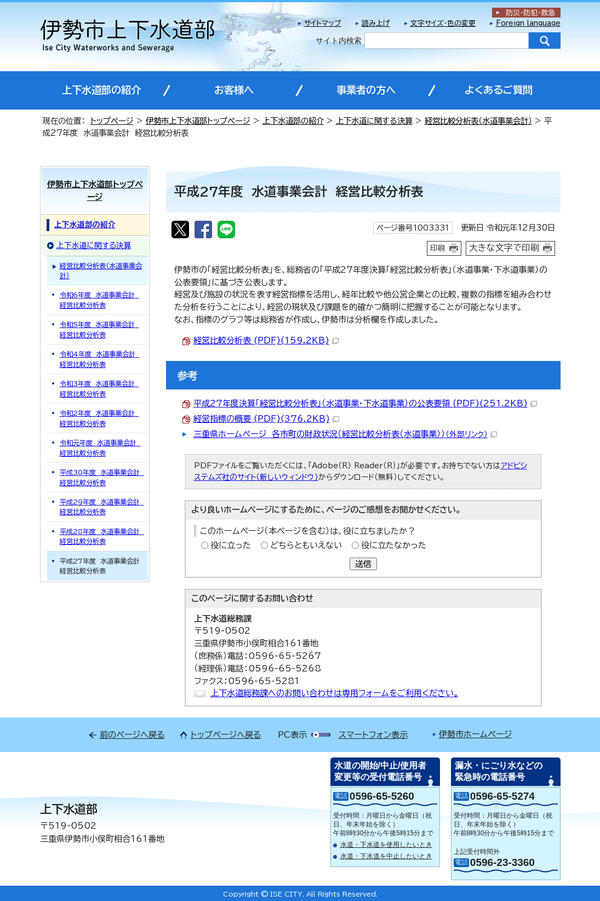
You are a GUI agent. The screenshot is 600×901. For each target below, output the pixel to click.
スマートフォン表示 (373, 735)
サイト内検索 (339, 40)
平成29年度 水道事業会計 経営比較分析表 (102, 506)
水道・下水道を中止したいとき (386, 856)
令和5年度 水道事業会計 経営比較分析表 (99, 329)
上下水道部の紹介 (101, 90)
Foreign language (528, 23)
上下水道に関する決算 (374, 121)
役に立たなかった (393, 545)
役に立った (230, 545)
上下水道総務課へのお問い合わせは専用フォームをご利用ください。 (334, 693)
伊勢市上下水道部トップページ (198, 121)
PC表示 (292, 735)
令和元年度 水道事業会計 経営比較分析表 (100, 447)
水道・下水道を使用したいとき (386, 844)
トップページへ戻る (226, 735)
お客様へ (234, 90)
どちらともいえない (306, 545)
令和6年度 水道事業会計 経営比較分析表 (99, 299)
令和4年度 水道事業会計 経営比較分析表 (100, 359)
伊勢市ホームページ (475, 734)
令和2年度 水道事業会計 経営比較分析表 (99, 418)
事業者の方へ (366, 90)
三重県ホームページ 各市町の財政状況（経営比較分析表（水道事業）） (345, 434)
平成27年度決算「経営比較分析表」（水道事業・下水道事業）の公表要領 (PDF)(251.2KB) (365, 403)
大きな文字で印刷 (504, 247)
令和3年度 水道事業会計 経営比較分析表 (99, 388)
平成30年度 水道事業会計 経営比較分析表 (102, 477)
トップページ (112, 121)
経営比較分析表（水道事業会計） (478, 121)
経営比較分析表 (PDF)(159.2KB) (266, 340)
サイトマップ (322, 23)
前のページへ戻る (132, 735)
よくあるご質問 (499, 90)
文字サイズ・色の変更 (443, 23)
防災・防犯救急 (530, 12)
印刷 (437, 248)
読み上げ (376, 23)
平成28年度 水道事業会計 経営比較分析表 (102, 536)
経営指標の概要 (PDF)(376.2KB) (266, 419)
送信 (363, 564)
